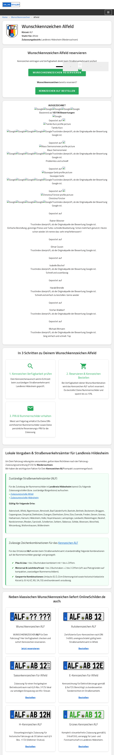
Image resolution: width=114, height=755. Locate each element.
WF (29, 663)
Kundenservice (18, 713)
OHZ (77, 663)
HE (74, 676)
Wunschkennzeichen (20, 17)
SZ (102, 663)
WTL (10, 676)
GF (101, 669)
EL (84, 669)
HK (93, 663)
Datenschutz (42, 724)
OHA (65, 676)
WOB (20, 663)
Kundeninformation (45, 735)
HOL (29, 676)
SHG (45, 669)
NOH (48, 663)
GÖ (83, 676)
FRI (75, 669)
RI (26, 669)
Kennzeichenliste (44, 716)
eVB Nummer (42, 720)
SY (9, 669)
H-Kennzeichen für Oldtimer (36, 601)
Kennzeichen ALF (68, 321)
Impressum (41, 739)
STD (35, 669)
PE (68, 663)
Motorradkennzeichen (33, 606)
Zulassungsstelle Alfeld (22, 271)
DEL (17, 669)
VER (20, 676)
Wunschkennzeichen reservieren (57, 85)
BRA (56, 676)
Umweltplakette (26, 617)
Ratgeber (40, 712)
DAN (10, 663)
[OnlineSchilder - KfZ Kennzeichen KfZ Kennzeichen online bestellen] (11, 4)
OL (92, 669)
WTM (65, 669)
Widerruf (40, 728)
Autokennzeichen (33, 591)
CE (38, 676)
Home (5, 17)
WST (55, 669)
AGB (38, 731)
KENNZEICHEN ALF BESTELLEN (57, 103)
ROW (58, 663)
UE (46, 676)
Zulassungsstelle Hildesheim (25, 275)
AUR (92, 676)
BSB (38, 663)
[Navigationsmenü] (108, 12)
